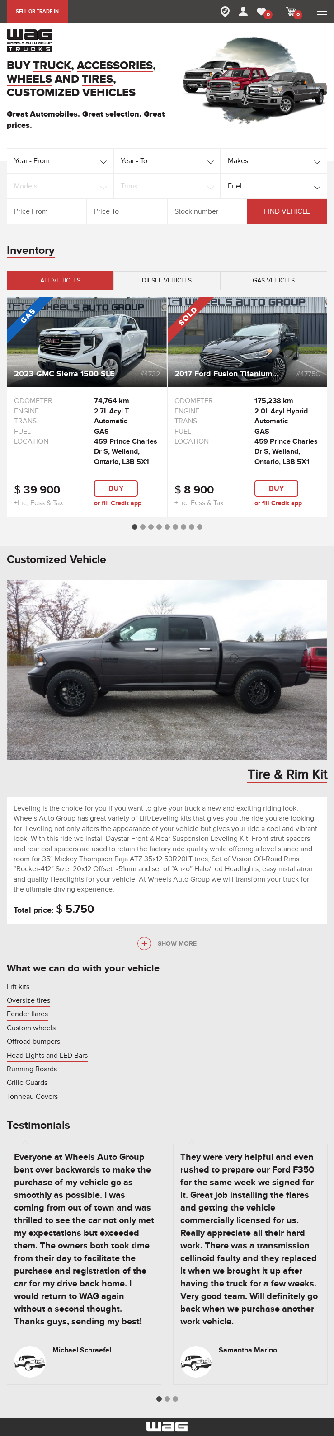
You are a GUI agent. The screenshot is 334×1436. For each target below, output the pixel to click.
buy (115, 488)
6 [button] (175, 527)
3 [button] (151, 527)
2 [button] (143, 527)
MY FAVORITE (266, 14)
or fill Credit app (117, 503)
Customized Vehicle (56, 560)
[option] (87, 407)
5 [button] (167, 527)
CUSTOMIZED (43, 93)
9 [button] (199, 527)
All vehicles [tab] (60, 280)
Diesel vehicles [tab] (167, 280)
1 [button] (134, 527)
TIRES (97, 80)
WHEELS (29, 80)
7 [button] (183, 527)
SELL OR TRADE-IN (37, 11)
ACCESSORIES (115, 66)
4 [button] (159, 527)
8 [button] (191, 527)
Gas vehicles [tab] (274, 280)
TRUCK (52, 66)
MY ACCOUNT (243, 11)
